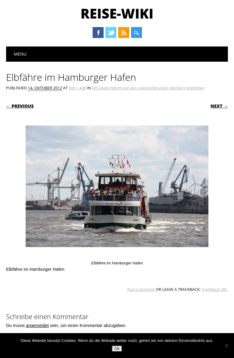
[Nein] (226, 346)
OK (117, 348)
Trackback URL (214, 289)
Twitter (110, 32)
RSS (123, 32)
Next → (219, 106)
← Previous (20, 106)
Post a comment (141, 289)
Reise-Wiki (116, 13)
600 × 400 (77, 88)
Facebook (98, 32)
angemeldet (37, 325)
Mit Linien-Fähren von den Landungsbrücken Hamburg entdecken (148, 88)
